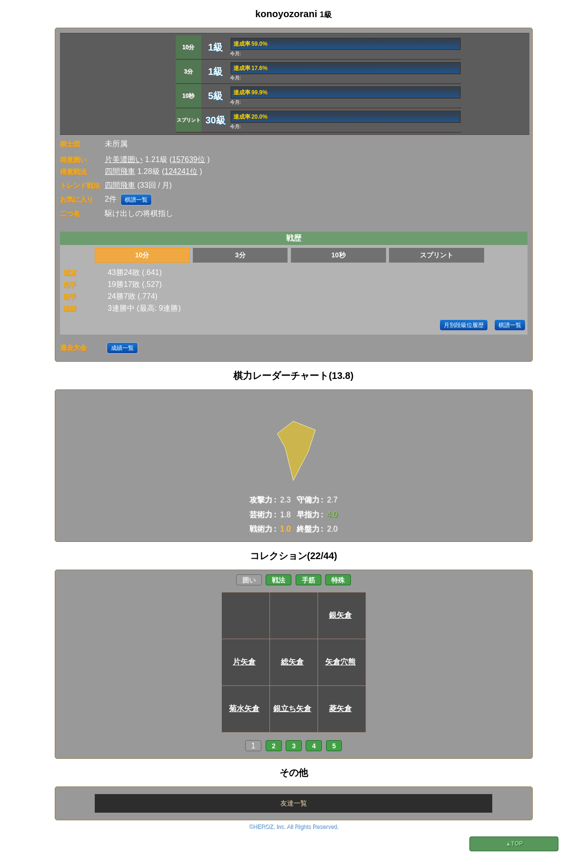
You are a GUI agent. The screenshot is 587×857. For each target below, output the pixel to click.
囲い (249, 580)
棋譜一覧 (136, 199)
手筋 (308, 580)
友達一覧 (293, 803)
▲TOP (514, 843)
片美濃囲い (124, 159)
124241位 (180, 171)
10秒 (338, 255)
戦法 (278, 580)
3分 (240, 255)
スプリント (436, 255)
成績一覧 (122, 348)
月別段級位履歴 (464, 325)
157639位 (188, 159)
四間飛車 (120, 171)
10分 (142, 255)
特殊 (338, 580)
